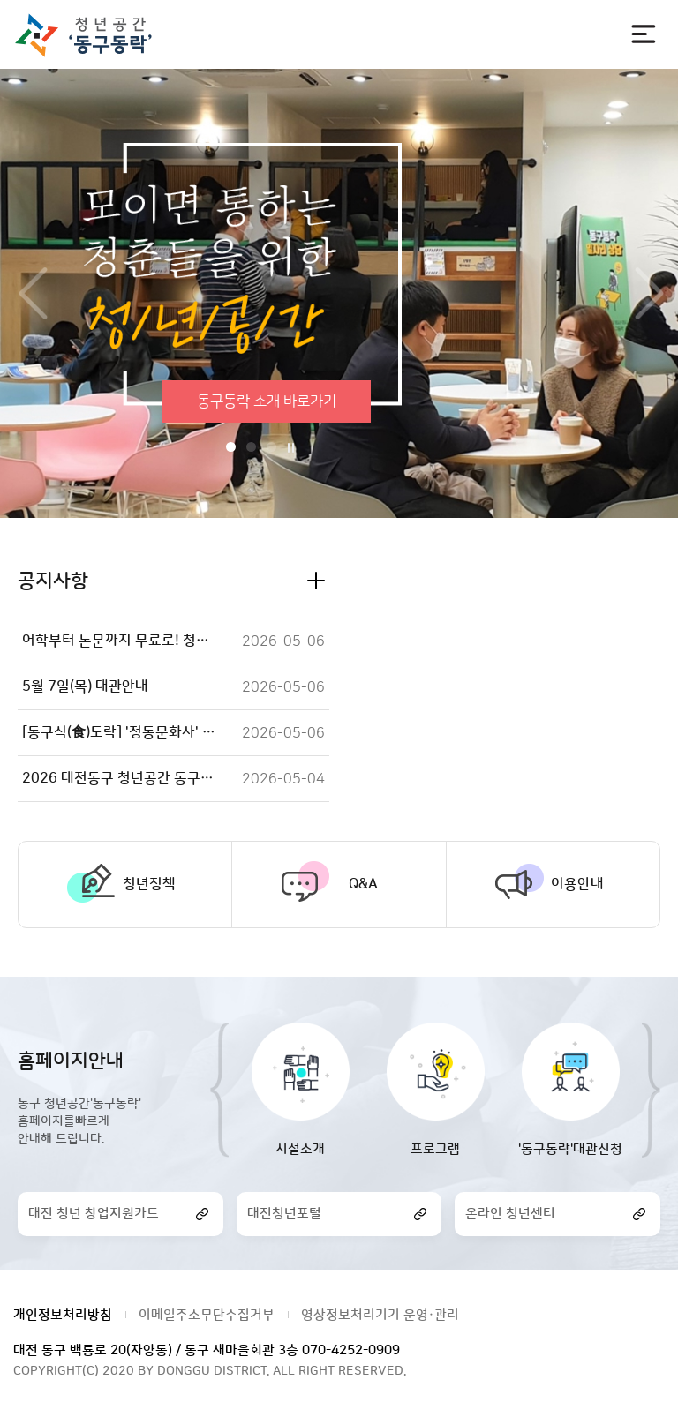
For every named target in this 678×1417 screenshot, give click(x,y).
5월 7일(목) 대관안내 (85, 686)
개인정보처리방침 (62, 1315)
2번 (251, 447)
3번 (271, 447)
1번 (231, 447)
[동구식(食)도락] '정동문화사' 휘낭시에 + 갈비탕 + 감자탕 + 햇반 (120, 732)
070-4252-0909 (351, 1350)
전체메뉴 (643, 34)
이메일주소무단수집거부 (207, 1315)
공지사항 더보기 (316, 580)
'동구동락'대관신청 (570, 1149)
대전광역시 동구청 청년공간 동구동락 (91, 34)
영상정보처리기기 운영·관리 (380, 1315)
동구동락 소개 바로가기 (266, 401)
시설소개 (300, 1149)
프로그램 (435, 1149)
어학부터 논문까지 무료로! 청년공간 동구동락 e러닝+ (120, 641)
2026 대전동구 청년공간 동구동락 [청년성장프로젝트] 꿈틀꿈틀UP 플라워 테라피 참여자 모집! (120, 778)
